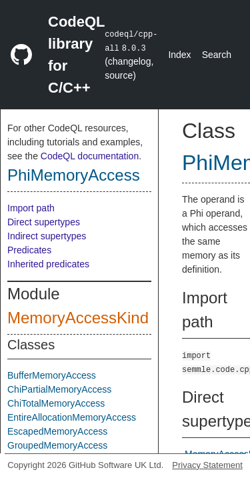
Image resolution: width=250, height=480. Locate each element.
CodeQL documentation (90, 156)
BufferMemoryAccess (51, 375)
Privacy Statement (207, 465)
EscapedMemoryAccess (57, 431)
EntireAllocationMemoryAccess (71, 417)
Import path (31, 208)
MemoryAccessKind (78, 318)
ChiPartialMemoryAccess (59, 389)
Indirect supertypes (46, 236)
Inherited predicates (48, 264)
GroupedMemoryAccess (57, 445)
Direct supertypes (43, 222)
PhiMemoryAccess (73, 175)
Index (179, 54)
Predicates (29, 250)
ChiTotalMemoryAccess (56, 403)
